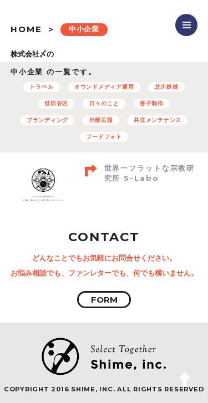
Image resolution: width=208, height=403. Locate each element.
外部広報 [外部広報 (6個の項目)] (101, 120)
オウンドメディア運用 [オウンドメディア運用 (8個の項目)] (104, 87)
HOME (26, 29)
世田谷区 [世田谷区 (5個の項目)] (56, 103)
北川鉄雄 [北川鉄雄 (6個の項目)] (167, 87)
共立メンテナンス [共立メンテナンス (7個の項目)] (157, 120)
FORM (104, 299)
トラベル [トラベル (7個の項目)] (41, 87)
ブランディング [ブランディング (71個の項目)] (47, 120)
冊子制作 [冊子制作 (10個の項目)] (152, 103)
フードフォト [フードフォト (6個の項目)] (104, 137)
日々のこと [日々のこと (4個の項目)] (104, 103)
